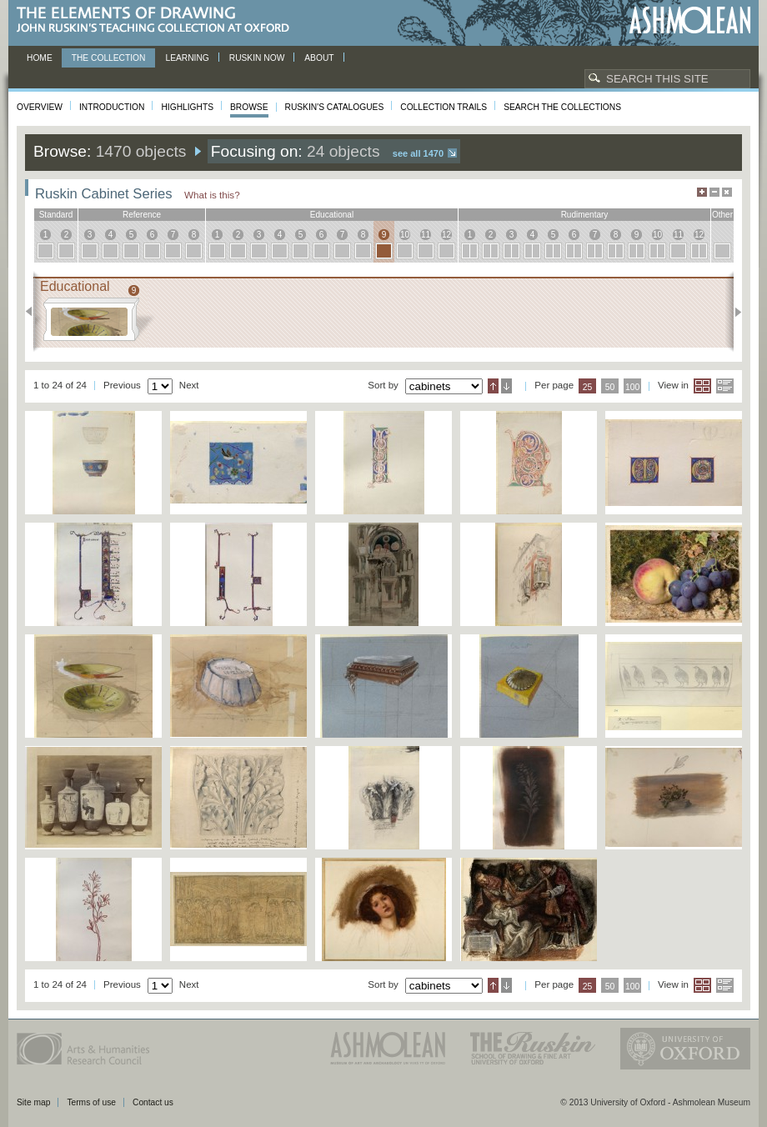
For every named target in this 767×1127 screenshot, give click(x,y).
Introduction (111, 107)
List (725, 385)
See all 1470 (418, 153)
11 (425, 234)
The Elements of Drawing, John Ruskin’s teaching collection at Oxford (158, 20)
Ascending (493, 385)
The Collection (109, 58)
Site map (33, 1102)
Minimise (714, 192)
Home (40, 58)
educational (331, 214)
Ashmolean (689, 20)
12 (446, 234)
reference (142, 214)
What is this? (212, 194)
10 (404, 234)
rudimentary (585, 214)
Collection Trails (443, 107)
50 (610, 387)
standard (56, 214)
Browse (249, 107)
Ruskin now (257, 58)
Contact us (153, 1102)
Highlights (187, 107)
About (318, 58)
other (722, 214)
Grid (702, 385)
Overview (40, 107)
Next (733, 312)
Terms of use (91, 1102)
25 (588, 387)
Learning (186, 58)
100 (632, 387)
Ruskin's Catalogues (334, 107)
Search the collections (562, 107)
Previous (34, 312)
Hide (727, 192)
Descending (506, 385)
